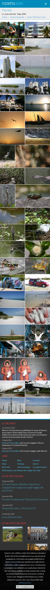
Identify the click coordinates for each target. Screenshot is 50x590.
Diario (4, 443)
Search (35, 464)
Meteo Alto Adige (24, 470)
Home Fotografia (17, 17)
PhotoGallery (14, 443)
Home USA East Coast (36, 17)
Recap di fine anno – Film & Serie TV (19, 508)
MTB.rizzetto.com (9, 470)
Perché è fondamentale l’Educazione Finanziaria (25, 499)
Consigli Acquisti (40, 467)
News (4, 464)
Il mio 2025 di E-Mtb (12, 517)
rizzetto (12, 3)
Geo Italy (36, 470)
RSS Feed (6, 467)
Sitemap (20, 464)
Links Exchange (23, 467)
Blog (19, 460)
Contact (36, 460)
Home (4, 17)
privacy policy (25, 583)
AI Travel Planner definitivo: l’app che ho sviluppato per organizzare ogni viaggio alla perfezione (22, 487)
